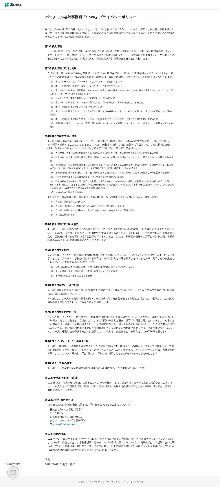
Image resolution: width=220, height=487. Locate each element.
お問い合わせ (137, 481)
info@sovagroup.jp (66, 424)
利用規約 (80, 481)
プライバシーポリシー (98, 481)
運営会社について (119, 481)
